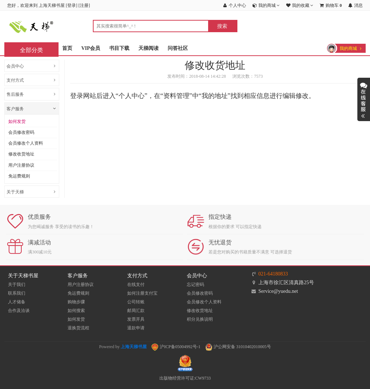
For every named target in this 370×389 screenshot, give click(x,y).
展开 (363, 99)
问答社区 (178, 48)
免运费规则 (19, 176)
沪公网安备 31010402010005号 (238, 346)
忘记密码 (195, 284)
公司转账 (136, 301)
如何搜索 (76, 310)
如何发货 (17, 121)
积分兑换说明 (200, 319)
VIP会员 (90, 48)
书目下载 (119, 48)
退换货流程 (78, 327)
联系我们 (16, 293)
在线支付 (136, 284)
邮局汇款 (136, 310)
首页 (67, 48)
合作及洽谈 (19, 310)
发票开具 (136, 319)
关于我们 (16, 284)
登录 (71, 5)
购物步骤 (76, 301)
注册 (84, 5)
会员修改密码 (21, 132)
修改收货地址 (21, 154)
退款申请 (136, 327)
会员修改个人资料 (25, 143)
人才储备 (16, 301)
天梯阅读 (148, 48)
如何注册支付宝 (142, 293)
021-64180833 (273, 274)
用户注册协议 (21, 165)
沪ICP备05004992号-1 (176, 346)
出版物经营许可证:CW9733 (185, 378)
